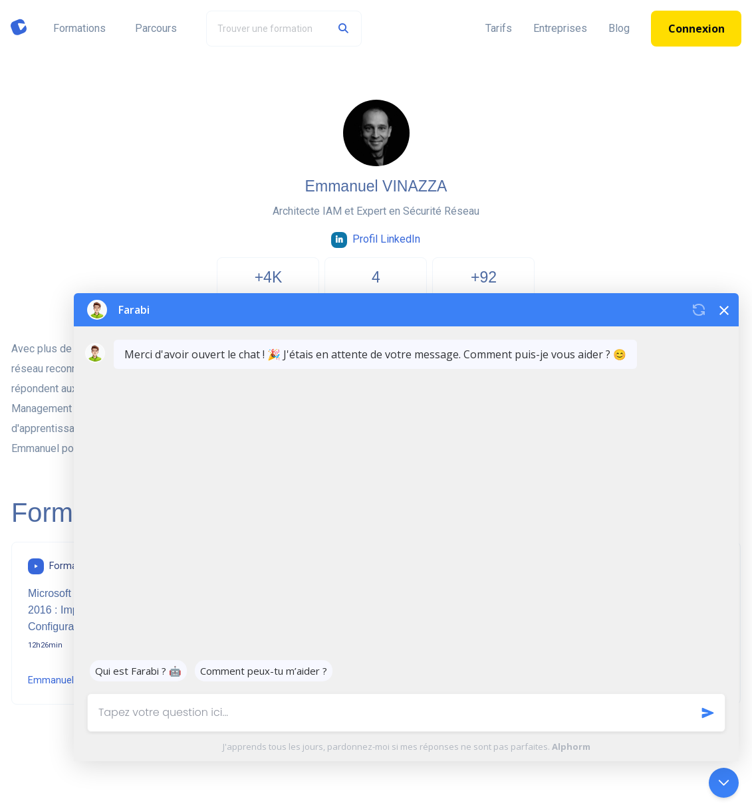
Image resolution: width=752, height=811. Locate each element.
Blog (619, 28)
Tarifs (498, 28)
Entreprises (560, 28)
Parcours (156, 28)
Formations (79, 28)
